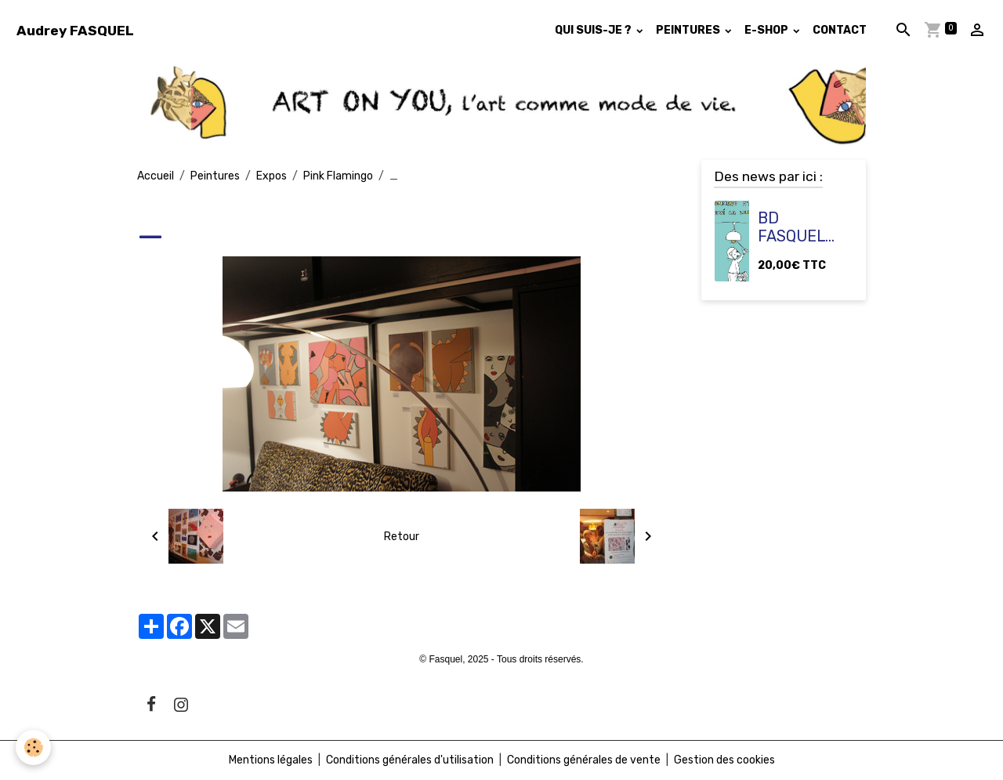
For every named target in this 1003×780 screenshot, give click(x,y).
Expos (271, 176)
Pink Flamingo (338, 176)
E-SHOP (767, 30)
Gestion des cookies (724, 760)
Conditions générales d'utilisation (410, 760)
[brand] (75, 30)
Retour (401, 536)
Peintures (215, 176)
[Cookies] (33, 747)
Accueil (155, 176)
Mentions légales (271, 760)
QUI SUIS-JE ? (594, 30)
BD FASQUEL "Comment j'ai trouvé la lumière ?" (800, 227)
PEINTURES (689, 30)
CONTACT (840, 30)
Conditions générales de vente (584, 760)
